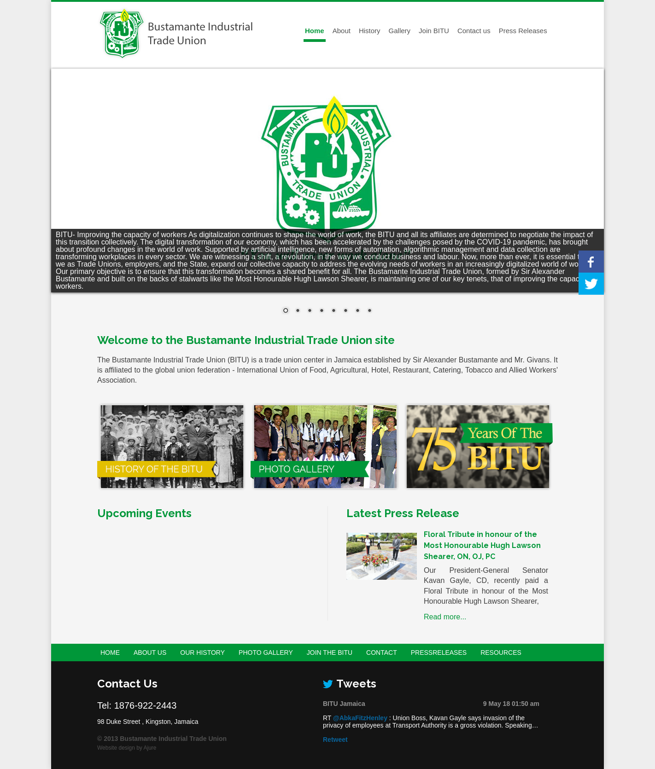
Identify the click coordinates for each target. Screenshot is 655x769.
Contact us (474, 31)
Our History (202, 652)
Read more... (445, 617)
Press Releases (523, 31)
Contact (381, 652)
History (369, 31)
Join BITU (434, 31)
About (342, 31)
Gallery (400, 31)
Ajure (150, 748)
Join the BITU (329, 652)
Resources (500, 652)
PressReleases (439, 652)
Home (314, 31)
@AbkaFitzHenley (360, 718)
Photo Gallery (266, 652)
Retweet (335, 739)
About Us (150, 652)
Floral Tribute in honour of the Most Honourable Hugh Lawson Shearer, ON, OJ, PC (482, 545)
